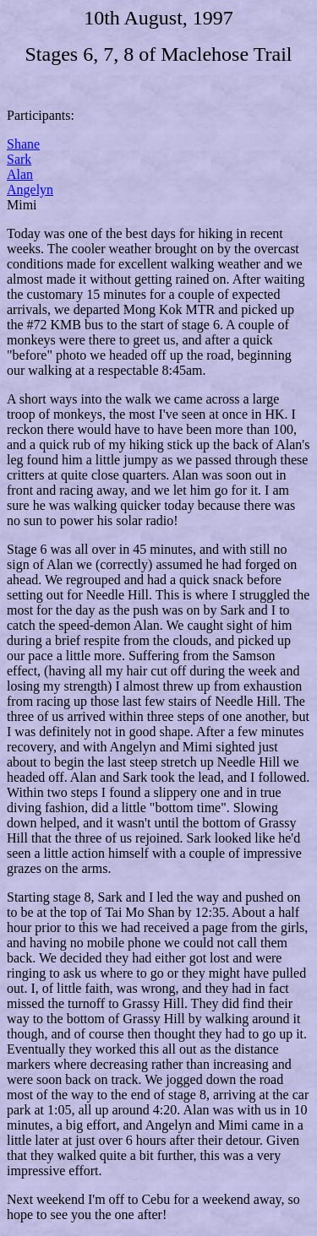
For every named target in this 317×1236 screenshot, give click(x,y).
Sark (19, 159)
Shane (23, 144)
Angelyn (30, 189)
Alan (20, 174)
